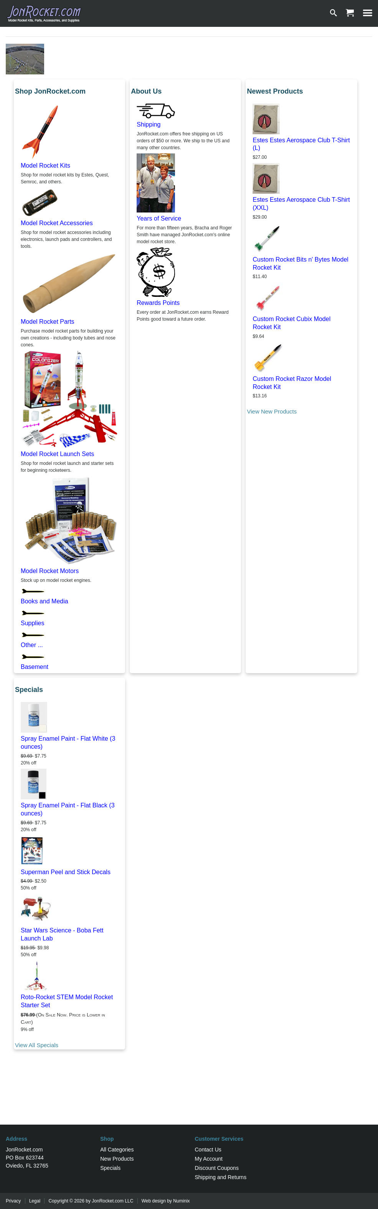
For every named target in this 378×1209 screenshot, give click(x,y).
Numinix (181, 1201)
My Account (209, 1159)
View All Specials (36, 1045)
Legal (34, 1201)
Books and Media (44, 601)
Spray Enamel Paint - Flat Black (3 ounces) (68, 809)
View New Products (272, 411)
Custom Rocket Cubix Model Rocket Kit (291, 323)
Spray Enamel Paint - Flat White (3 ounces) (68, 742)
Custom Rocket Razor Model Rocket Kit (292, 383)
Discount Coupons (217, 1168)
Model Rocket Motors (50, 571)
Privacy (13, 1201)
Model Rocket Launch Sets (57, 454)
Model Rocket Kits (45, 165)
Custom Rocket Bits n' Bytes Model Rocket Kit (300, 263)
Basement (34, 667)
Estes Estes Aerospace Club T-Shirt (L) (301, 144)
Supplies (32, 623)
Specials (110, 1168)
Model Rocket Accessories (57, 223)
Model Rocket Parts (47, 321)
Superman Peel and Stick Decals (66, 872)
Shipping (148, 124)
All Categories (117, 1149)
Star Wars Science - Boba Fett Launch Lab (62, 934)
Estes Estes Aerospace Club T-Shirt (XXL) (301, 203)
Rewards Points (158, 303)
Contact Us (208, 1149)
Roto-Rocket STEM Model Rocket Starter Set (67, 1001)
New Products (117, 1159)
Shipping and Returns (221, 1177)
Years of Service (159, 218)
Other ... (32, 645)
